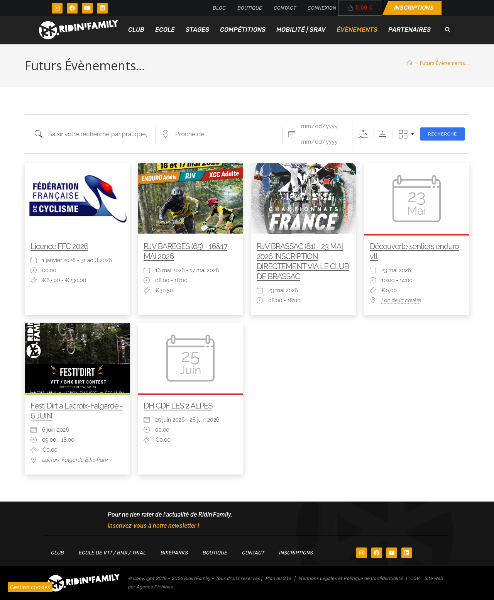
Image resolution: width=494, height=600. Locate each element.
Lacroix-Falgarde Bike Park (75, 460)
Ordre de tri (382, 134)
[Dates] (322, 126)
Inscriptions (296, 553)
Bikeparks (174, 553)
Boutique (249, 8)
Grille (403, 134)
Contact (285, 8)
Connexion (322, 8)
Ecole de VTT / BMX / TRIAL (112, 553)
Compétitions (243, 29)
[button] (447, 29)
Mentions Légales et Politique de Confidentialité (351, 578)
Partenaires (409, 29)
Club (136, 29)
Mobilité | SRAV (301, 29)
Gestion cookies (30, 587)
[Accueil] (409, 62)
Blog (219, 8)
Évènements (357, 29)
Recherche (442, 134)
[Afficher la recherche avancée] (363, 134)
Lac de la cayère (401, 300)
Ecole (165, 29)
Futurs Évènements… (444, 62)
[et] (322, 141)
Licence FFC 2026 (59, 246)
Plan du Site (278, 578)
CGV (415, 578)
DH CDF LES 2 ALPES (178, 405)
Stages (197, 29)
